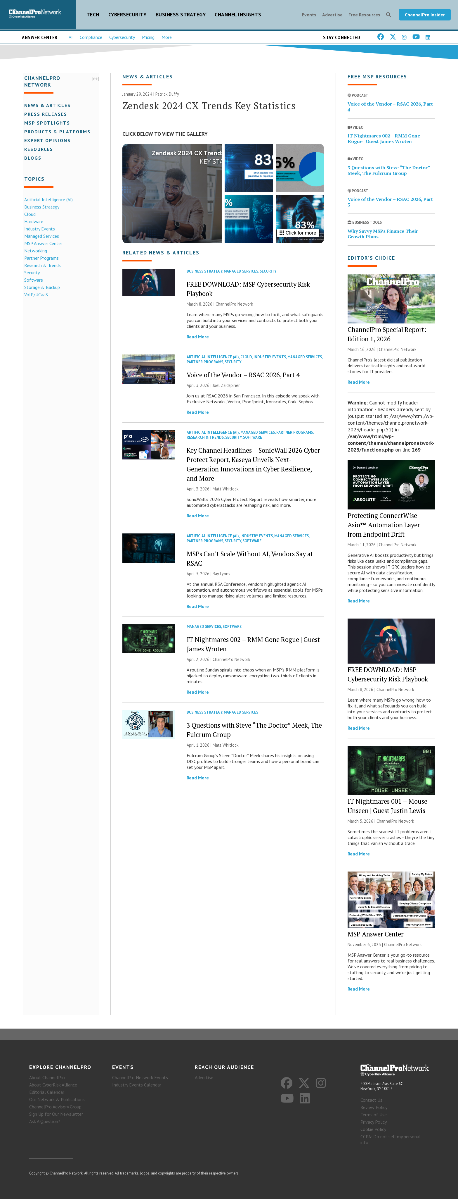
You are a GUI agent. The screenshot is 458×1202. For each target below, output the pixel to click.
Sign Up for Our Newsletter (56, 1117)
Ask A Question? (44, 1124)
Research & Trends (41, 266)
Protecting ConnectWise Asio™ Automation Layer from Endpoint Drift (384, 527)
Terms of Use (373, 1117)
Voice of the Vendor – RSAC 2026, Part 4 (243, 377)
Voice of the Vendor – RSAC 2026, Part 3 (390, 204)
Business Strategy (181, 15)
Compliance (91, 38)
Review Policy (373, 1110)
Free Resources (364, 15)
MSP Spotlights (46, 123)
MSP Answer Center (42, 244)
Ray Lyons (221, 575)
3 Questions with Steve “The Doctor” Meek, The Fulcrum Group (389, 172)
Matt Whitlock (226, 491)
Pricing (148, 38)
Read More (198, 339)
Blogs (31, 158)
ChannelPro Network (234, 306)
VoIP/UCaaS (34, 295)
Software (32, 280)
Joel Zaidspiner (226, 387)
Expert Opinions (46, 141)
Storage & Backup (40, 288)
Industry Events (38, 229)
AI (71, 38)
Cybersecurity (127, 15)
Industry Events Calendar (136, 1088)
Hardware (32, 222)
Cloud (28, 215)
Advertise (332, 15)
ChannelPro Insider (425, 15)
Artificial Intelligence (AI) (47, 200)
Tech (92, 15)
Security (30, 273)
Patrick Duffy (167, 96)
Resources (37, 150)
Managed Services (40, 237)
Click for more (298, 235)
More (167, 38)
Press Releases (44, 115)
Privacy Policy (373, 1125)
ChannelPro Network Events (140, 1080)
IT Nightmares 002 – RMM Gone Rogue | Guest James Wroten (384, 141)
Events (309, 15)
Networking (34, 251)
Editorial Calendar (46, 1095)
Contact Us (371, 1103)
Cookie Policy (373, 1132)
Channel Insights (238, 15)
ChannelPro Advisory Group (55, 1110)
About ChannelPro (47, 1080)
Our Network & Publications (57, 1102)
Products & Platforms (56, 132)
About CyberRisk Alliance (53, 1088)
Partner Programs (40, 258)
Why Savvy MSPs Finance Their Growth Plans (383, 236)
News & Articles (46, 106)
